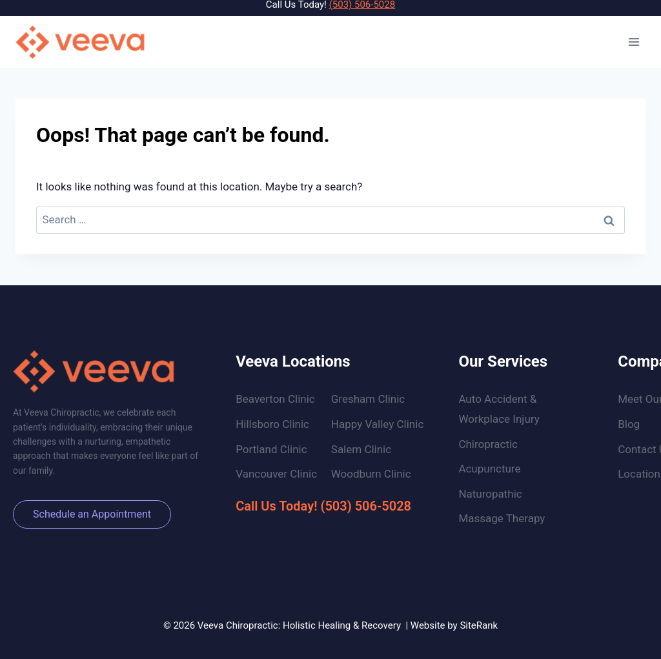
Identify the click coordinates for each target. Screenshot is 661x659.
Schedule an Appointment (92, 514)
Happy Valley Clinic (377, 424)
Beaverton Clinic (275, 398)
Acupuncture (489, 468)
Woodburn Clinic (371, 473)
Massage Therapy (501, 518)
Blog (629, 424)
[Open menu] (634, 42)
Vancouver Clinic (276, 473)
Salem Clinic (361, 449)
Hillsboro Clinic (272, 424)
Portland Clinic (271, 449)
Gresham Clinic (368, 398)
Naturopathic (490, 493)
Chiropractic (488, 444)
